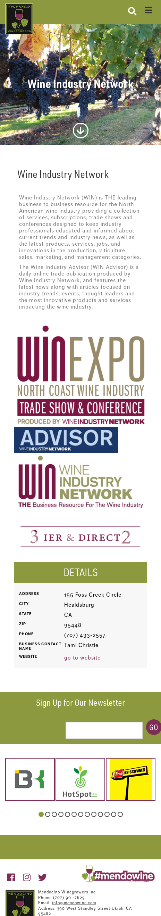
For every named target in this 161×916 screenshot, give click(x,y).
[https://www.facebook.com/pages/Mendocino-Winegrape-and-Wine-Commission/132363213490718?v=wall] (11, 878)
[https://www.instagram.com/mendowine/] (27, 878)
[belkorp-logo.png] (30, 779)
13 (120, 814)
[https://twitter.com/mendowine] (42, 878)
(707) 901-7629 (69, 897)
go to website (82, 657)
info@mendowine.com (74, 902)
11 (107, 814)
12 (113, 814)
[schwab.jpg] (131, 779)
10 (100, 814)
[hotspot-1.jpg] (80, 779)
